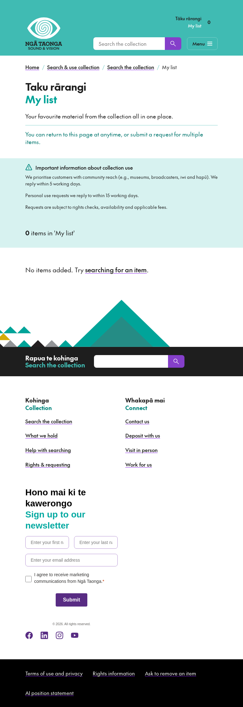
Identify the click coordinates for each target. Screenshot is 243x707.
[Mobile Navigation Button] (202, 43)
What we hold (41, 435)
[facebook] (29, 635)
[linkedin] (44, 635)
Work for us (138, 464)
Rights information (114, 673)
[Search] (173, 43)
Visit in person (141, 449)
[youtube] (74, 635)
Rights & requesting (47, 464)
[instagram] (59, 635)
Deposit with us (142, 435)
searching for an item (116, 269)
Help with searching (48, 449)
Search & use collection (73, 66)
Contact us (137, 421)
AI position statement (49, 692)
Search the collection (130, 66)
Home (32, 66)
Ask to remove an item (170, 673)
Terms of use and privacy (54, 673)
